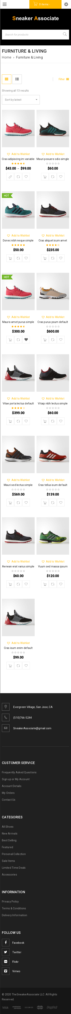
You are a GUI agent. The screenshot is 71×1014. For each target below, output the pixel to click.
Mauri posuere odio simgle (53, 159)
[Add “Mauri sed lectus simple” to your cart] (10, 502)
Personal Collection (14, 854)
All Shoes (7, 826)
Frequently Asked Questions (19, 772)
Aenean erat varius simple (18, 566)
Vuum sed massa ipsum (53, 566)
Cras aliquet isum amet (53, 240)
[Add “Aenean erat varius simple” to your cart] (10, 584)
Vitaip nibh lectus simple (53, 403)
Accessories (9, 874)
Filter (62, 79)
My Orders (8, 792)
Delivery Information (14, 915)
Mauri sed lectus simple (18, 484)
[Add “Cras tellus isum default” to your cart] (45, 502)
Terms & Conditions (14, 908)
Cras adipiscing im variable (18, 159)
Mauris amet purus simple (18, 321)
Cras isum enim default (18, 647)
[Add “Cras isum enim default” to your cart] (10, 665)
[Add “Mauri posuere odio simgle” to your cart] (45, 176)
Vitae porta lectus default (18, 403)
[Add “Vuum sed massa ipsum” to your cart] (45, 584)
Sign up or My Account (16, 779)
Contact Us (9, 799)
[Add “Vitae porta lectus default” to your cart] (10, 421)
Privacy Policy (10, 901)
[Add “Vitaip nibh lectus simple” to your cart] (45, 421)
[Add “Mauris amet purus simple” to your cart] (10, 339)
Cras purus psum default (52, 321)
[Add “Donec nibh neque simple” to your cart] (10, 258)
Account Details (11, 786)
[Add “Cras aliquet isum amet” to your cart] (45, 258)
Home (6, 57)
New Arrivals (9, 833)
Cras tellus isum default (52, 484)
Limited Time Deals (14, 867)
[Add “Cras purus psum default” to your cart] (45, 339)
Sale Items (8, 860)
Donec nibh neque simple (18, 240)
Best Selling (9, 840)
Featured (7, 847)
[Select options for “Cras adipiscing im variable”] (10, 176)
